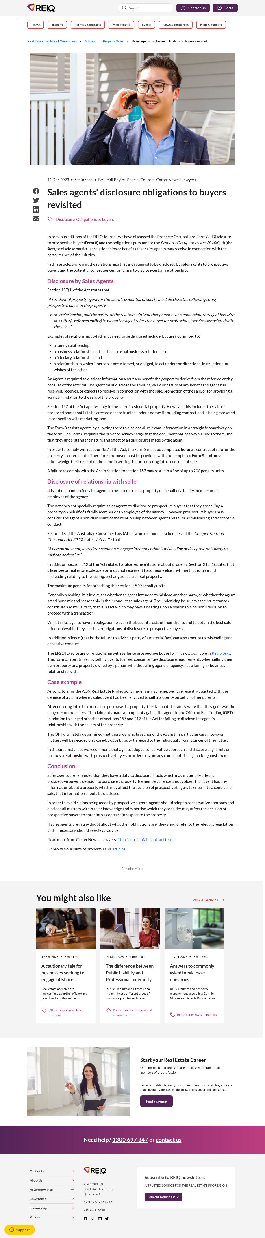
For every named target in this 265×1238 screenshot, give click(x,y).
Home (35, 25)
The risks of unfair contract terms (146, 839)
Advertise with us (133, 868)
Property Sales (113, 41)
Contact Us (193, 8)
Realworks (221, 653)
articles (118, 848)
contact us (169, 1139)
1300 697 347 (130, 1139)
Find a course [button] (156, 1101)
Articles (90, 41)
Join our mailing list (163, 1197)
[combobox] (146, 7)
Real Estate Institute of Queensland (52, 41)
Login (225, 8)
